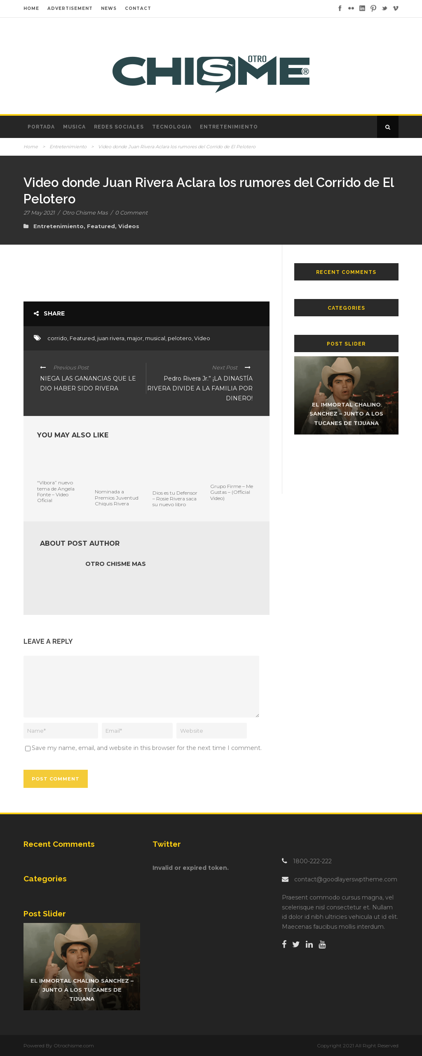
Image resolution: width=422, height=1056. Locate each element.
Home (30, 147)
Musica (74, 127)
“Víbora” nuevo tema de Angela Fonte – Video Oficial (56, 491)
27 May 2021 (39, 212)
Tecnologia (172, 127)
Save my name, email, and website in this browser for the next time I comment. (147, 748)
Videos (128, 226)
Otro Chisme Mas (85, 212)
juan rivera (110, 338)
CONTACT (138, 8)
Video (202, 338)
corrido (57, 338)
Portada (41, 127)
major (135, 338)
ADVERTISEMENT (70, 8)
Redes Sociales (119, 127)
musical (155, 338)
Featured (101, 226)
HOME (31, 8)
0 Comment (131, 212)
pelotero (180, 338)
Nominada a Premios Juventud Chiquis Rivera (116, 497)
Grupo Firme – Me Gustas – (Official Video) (231, 492)
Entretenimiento (229, 127)
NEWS (109, 8)
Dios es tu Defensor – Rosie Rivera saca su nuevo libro (174, 499)
